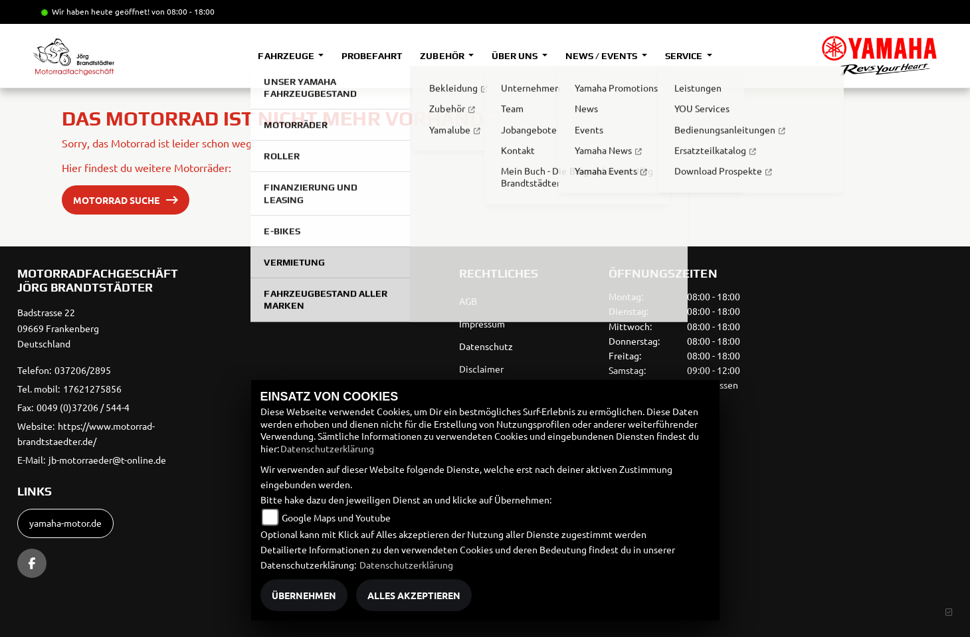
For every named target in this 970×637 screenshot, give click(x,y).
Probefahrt (371, 55)
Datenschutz (486, 346)
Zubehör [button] (443, 55)
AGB (468, 301)
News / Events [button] (602, 55)
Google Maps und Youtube (336, 517)
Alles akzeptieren (413, 595)
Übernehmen (304, 595)
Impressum (482, 323)
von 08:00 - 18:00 (183, 11)
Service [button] (684, 55)
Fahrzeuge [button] (287, 55)
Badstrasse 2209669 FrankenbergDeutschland (58, 328)
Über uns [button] (515, 55)
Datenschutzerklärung (327, 448)
